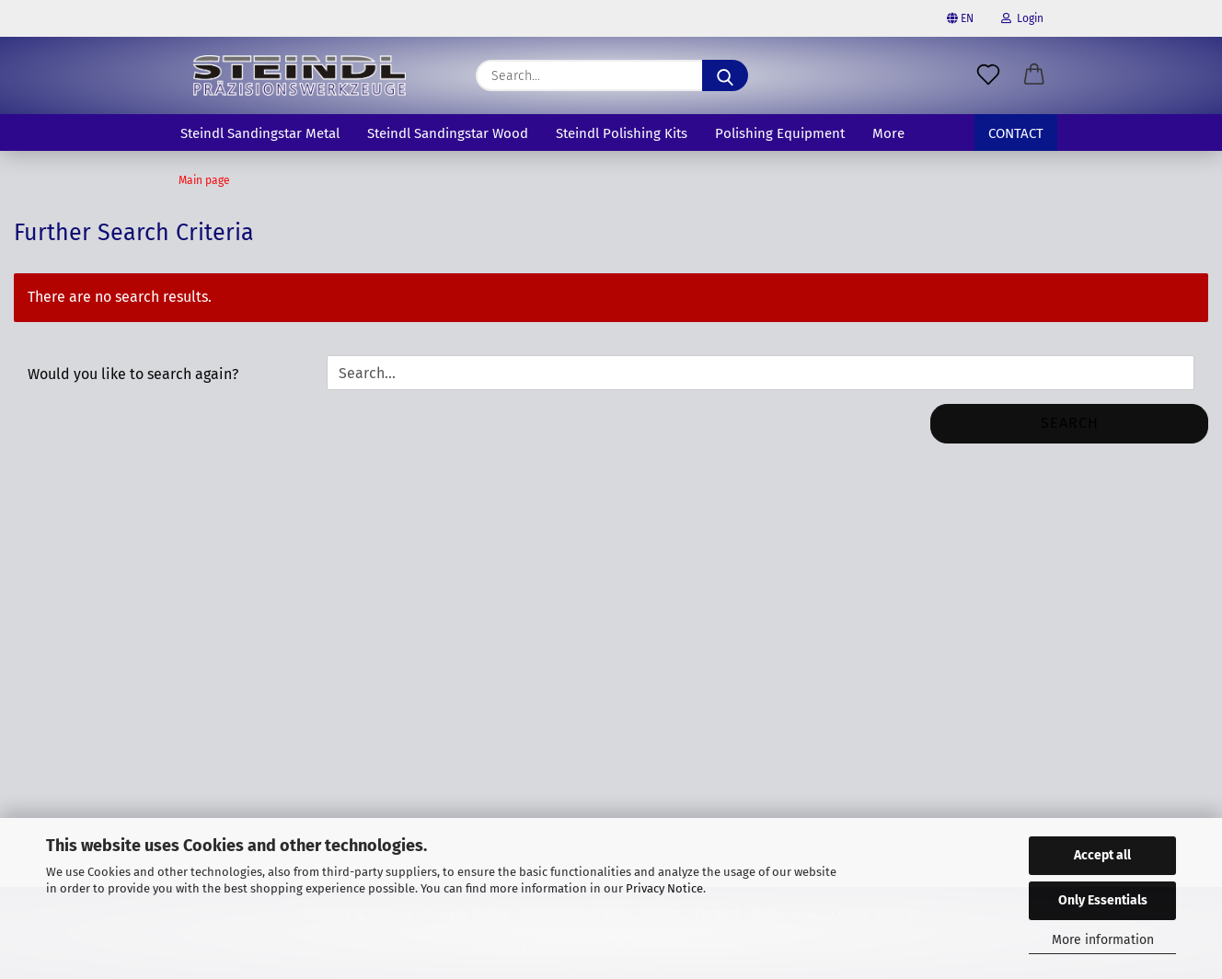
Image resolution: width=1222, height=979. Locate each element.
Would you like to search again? (133, 374)
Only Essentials (1102, 900)
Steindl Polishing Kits (621, 133)
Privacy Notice (664, 888)
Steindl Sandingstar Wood (447, 133)
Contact (1015, 133)
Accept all (1102, 855)
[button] (1034, 75)
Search (1070, 423)
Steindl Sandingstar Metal (260, 133)
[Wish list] (988, 75)
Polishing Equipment (780, 133)
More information (1103, 940)
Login (1022, 18)
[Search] (725, 75)
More (888, 133)
